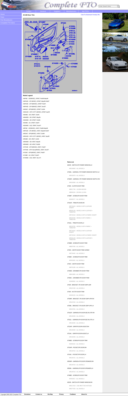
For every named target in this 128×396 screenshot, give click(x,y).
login (124, 1)
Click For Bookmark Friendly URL (90, 14)
